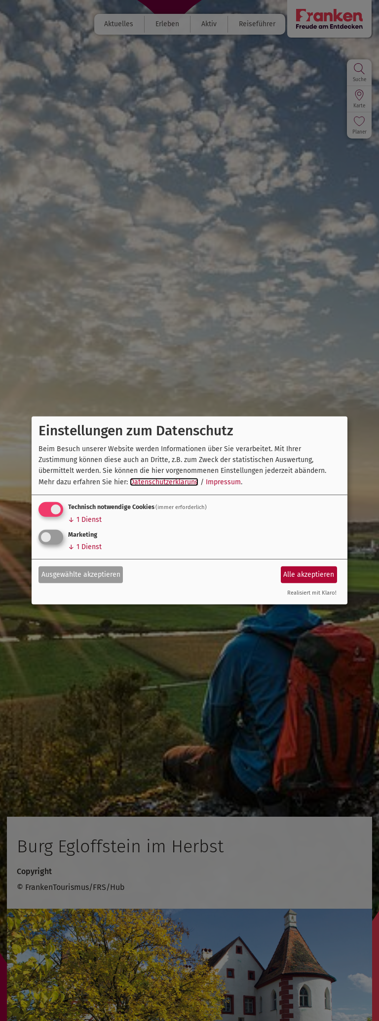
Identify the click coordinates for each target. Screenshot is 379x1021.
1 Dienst (85, 519)
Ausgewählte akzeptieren (80, 574)
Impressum (223, 482)
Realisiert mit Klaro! (312, 593)
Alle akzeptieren (308, 574)
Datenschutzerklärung (164, 482)
